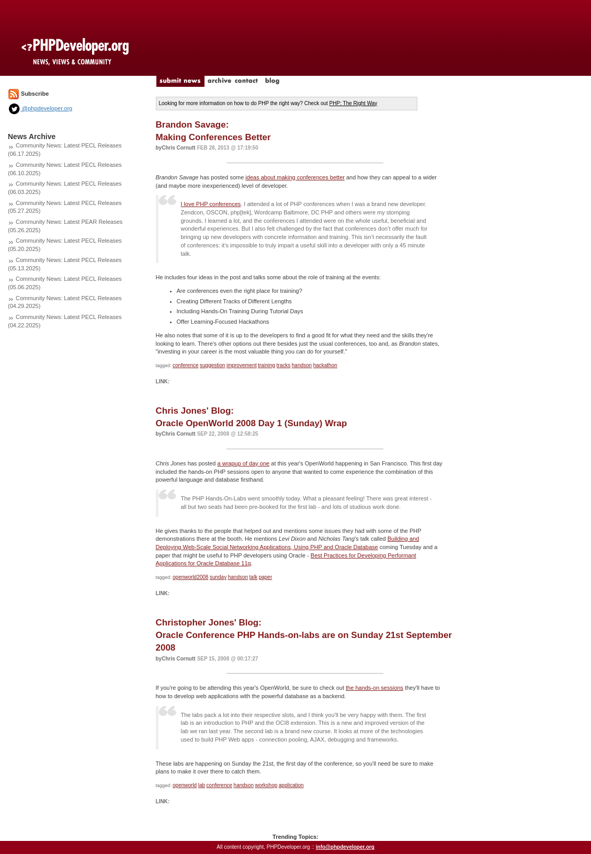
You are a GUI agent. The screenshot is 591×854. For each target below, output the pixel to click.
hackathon (325, 365)
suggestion (212, 365)
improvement (241, 365)
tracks (284, 365)
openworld (185, 785)
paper (265, 577)
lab (201, 785)
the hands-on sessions (374, 688)
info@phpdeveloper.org (345, 847)
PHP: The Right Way (353, 103)
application (291, 785)
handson (302, 365)
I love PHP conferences (211, 204)
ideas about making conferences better (295, 177)
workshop (266, 785)
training (266, 365)
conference (185, 365)
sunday (218, 577)
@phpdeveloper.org (40, 108)
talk (253, 577)
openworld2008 (190, 577)
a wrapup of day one (244, 463)
